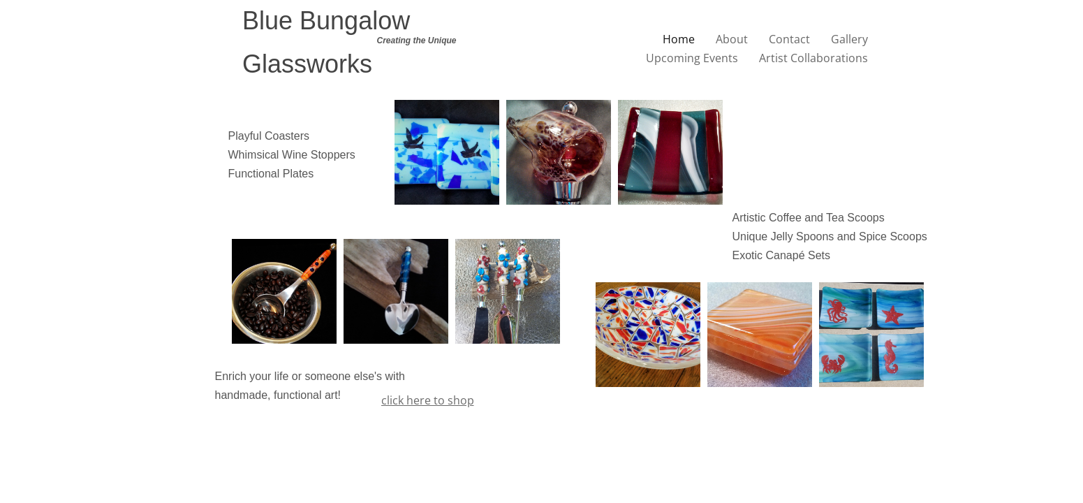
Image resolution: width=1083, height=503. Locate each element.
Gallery (849, 39)
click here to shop (427, 400)
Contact (789, 39)
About (732, 39)
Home (679, 39)
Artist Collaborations (813, 58)
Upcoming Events (692, 58)
